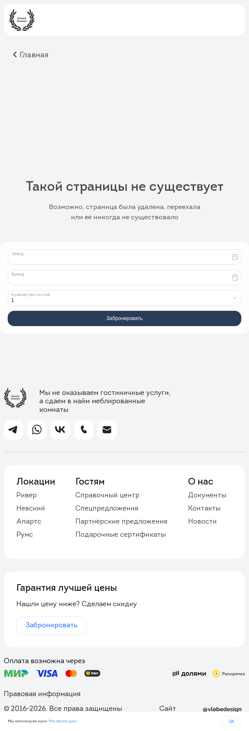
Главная (34, 55)
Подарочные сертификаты (120, 535)
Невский (30, 508)
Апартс (28, 521)
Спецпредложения (106, 508)
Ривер (26, 495)
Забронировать (51, 625)
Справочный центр (107, 495)
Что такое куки (63, 721)
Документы (207, 495)
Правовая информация (42, 694)
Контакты (204, 508)
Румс (24, 535)
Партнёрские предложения (121, 521)
